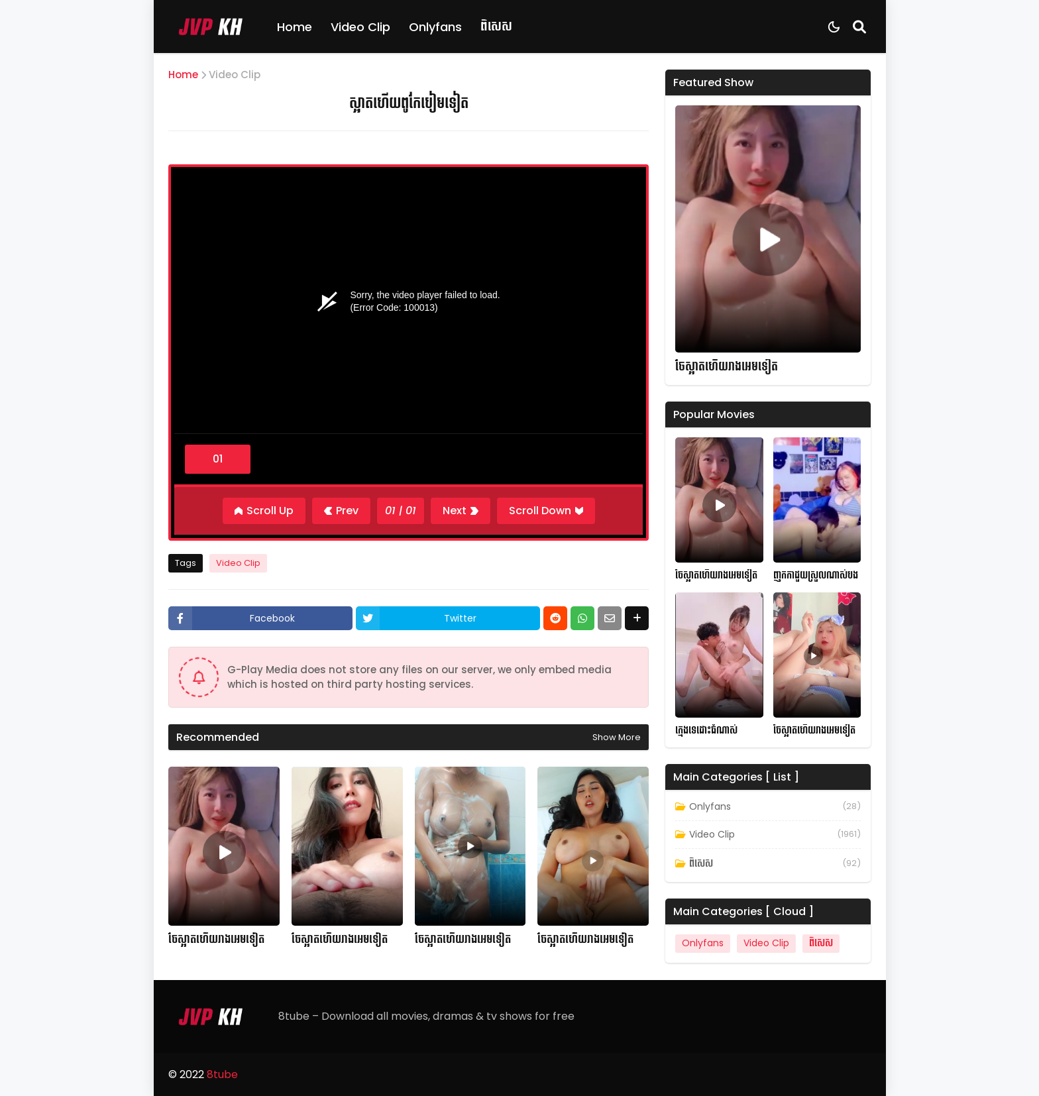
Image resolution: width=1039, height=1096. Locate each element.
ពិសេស (496, 26)
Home (294, 27)
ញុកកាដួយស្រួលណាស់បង (815, 575)
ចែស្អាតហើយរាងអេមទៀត (216, 939)
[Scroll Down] (546, 511)
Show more (616, 737)
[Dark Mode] (834, 27)
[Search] (859, 26)
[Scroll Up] (264, 511)
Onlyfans (435, 27)
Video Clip (360, 27)
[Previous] (341, 511)
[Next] (460, 511)
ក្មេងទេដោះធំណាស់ (706, 730)
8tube (222, 1074)
